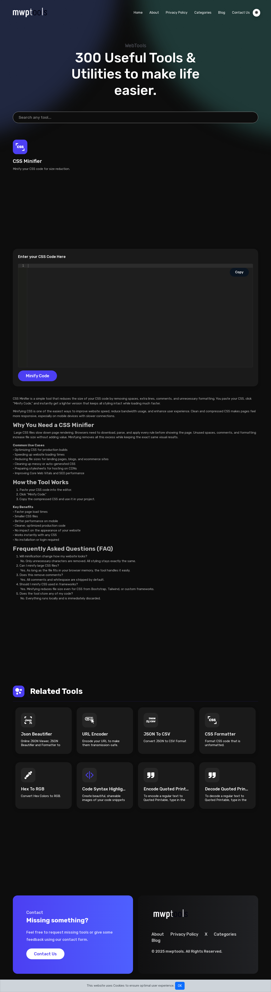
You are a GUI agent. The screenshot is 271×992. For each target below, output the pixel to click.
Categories (202, 13)
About (154, 13)
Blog (221, 13)
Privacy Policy (177, 13)
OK (180, 986)
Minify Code (37, 375)
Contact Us (241, 13)
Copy (239, 272)
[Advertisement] (135, 210)
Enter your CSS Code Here (42, 256)
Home (138, 13)
